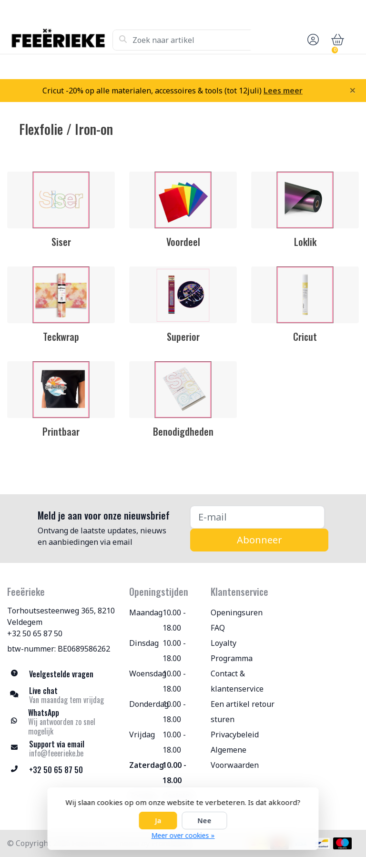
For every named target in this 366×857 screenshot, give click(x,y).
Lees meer (283, 90)
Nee (205, 820)
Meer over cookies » (183, 835)
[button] (312, 40)
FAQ (218, 627)
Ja (158, 820)
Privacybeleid (235, 734)
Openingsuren (237, 612)
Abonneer (259, 539)
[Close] (353, 90)
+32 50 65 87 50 (34, 633)
